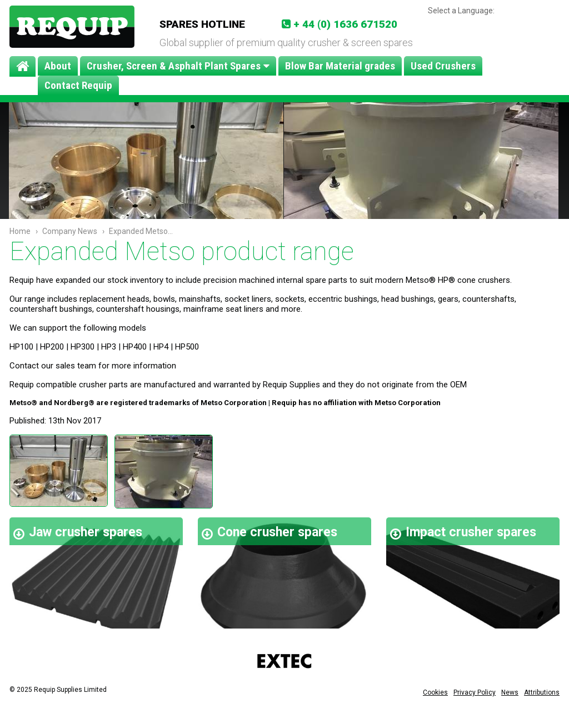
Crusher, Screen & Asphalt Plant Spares (174, 65)
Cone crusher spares (277, 532)
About (57, 65)
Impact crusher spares (471, 532)
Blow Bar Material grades (340, 65)
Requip (71, 27)
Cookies (435, 692)
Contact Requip (78, 85)
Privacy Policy (474, 692)
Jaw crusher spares (85, 532)
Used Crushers (443, 65)
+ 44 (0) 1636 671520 (345, 24)
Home (22, 66)
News (509, 692)
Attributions (542, 692)
